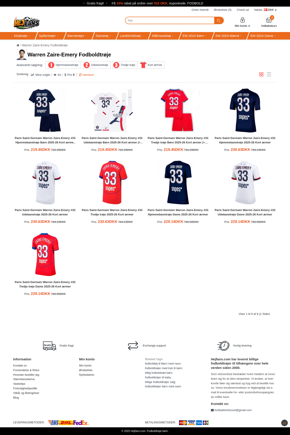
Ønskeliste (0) (223, 9)
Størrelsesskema (24, 379)
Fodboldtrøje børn (157, 431)
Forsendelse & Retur (26, 370)
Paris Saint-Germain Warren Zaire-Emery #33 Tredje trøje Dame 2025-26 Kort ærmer (45, 284)
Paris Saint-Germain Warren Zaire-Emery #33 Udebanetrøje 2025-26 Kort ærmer (45, 212)
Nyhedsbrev (86, 374)
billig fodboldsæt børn (158, 372)
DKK (271, 9)
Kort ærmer (155, 65)
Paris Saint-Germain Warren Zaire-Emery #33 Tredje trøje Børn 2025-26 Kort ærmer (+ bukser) (178, 140)
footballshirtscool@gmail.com (231, 410)
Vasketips (19, 383)
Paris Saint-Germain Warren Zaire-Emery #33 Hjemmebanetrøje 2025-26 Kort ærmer (245, 140)
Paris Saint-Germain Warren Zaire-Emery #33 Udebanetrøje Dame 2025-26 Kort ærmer (245, 212)
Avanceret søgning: (29, 65)
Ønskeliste (85, 370)
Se (57, 74)
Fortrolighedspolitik (25, 388)
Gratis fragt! (95, 3)
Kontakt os (20, 365)
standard (86, 74)
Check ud (243, 9)
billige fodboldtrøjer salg (160, 382)
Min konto (242, 22)
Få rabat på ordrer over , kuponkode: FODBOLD (157, 3)
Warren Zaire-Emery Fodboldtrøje (45, 45)
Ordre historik (200, 9)
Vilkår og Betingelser (26, 393)
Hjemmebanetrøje (67, 65)
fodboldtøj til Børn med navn (163, 363)
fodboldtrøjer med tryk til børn (163, 368)
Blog (16, 397)
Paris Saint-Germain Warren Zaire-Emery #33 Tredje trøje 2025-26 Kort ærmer (112, 212)
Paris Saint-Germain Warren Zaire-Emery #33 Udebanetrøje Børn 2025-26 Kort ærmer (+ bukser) (112, 140)
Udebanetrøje (99, 65)
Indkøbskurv (269, 22)
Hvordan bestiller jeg (26, 374)
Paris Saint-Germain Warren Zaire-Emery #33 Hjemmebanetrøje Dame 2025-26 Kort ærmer (178, 212)
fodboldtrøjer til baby (158, 377)
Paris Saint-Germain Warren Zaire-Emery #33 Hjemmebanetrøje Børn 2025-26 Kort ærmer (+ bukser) (45, 140)
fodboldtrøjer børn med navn (163, 386)
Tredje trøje (128, 65)
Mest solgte (40, 74)
